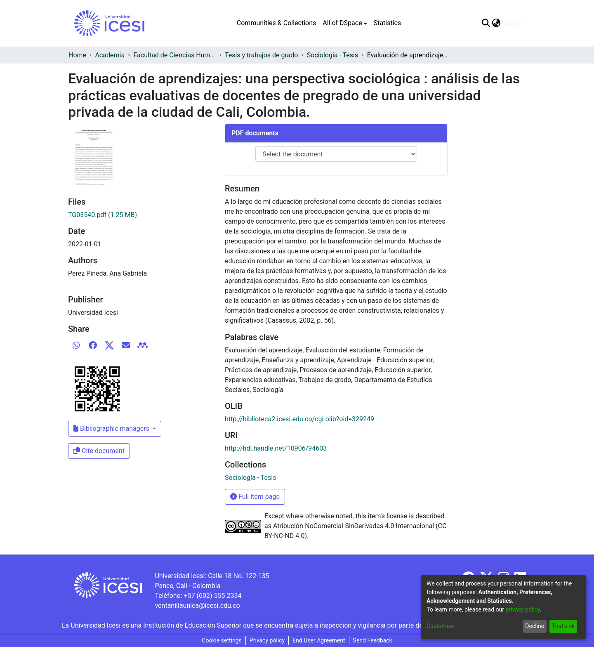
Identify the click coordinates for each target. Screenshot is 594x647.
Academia (110, 55)
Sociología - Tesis (332, 55)
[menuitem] (345, 23)
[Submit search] (486, 23)
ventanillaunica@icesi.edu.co (197, 605)
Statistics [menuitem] (387, 23)
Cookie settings (222, 640)
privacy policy (522, 609)
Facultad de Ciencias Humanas (175, 55)
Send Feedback (372, 640)
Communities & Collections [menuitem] (276, 23)
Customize (440, 626)
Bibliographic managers (112, 428)
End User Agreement (318, 640)
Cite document (99, 451)
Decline (534, 626)
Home (77, 55)
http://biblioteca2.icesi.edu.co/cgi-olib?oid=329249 (299, 419)
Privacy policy (267, 640)
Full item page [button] (255, 497)
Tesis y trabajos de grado (261, 55)
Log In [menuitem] (511, 23)
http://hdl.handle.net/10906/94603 (276, 448)
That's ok (563, 626)
